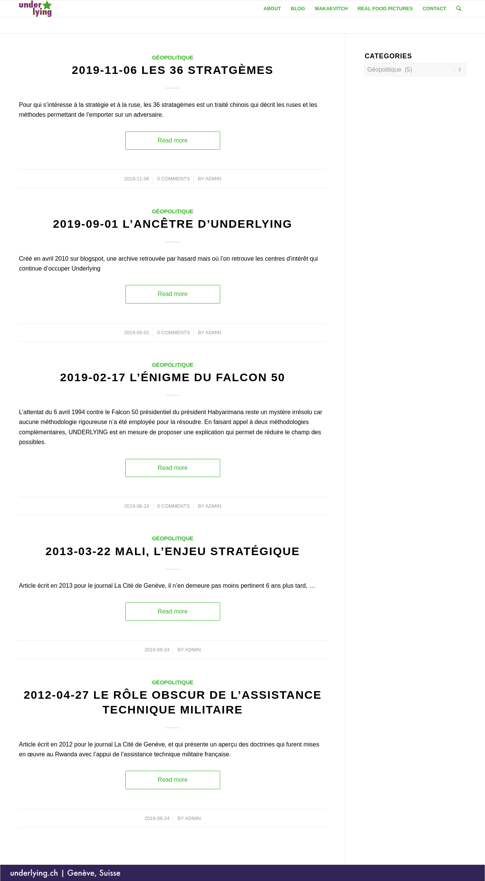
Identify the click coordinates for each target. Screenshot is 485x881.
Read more (173, 140)
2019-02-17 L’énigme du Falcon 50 (172, 377)
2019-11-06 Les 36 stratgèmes (173, 70)
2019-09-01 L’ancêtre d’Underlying (173, 224)
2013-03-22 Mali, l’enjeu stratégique (172, 551)
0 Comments (173, 179)
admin (213, 179)
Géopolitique (173, 58)
